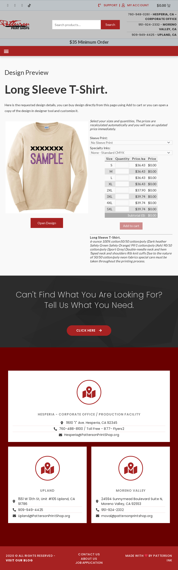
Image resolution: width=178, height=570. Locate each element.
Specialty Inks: (100, 148)
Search (110, 24)
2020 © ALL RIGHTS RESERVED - (30, 558)
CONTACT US (89, 554)
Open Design (47, 223)
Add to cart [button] (131, 226)
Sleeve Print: (99, 138)
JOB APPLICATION (89, 562)
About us (89, 559)
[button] (6, 51)
